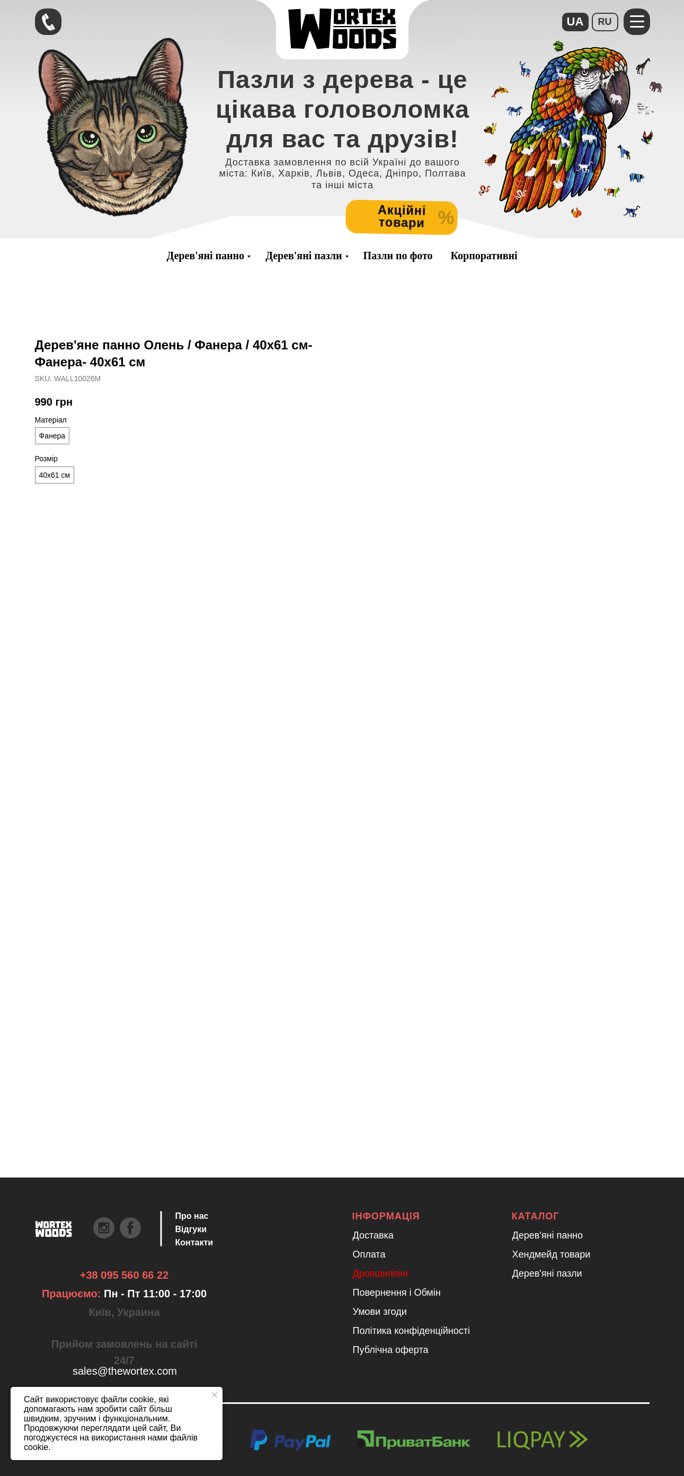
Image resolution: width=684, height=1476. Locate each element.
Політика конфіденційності (411, 1330)
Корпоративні (484, 255)
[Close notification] (214, 1395)
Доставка (373, 1235)
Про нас (192, 1215)
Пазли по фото (398, 255)
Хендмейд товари (551, 1254)
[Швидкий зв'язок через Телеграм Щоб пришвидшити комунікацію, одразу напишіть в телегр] (48, 21)
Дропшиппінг (381, 1273)
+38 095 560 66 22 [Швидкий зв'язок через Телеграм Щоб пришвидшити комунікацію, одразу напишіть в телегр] (124, 1275)
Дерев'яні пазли (303, 255)
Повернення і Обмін (397, 1292)
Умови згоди (380, 1311)
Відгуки (191, 1229)
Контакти (194, 1242)
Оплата (369, 1254)
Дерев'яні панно (205, 255)
